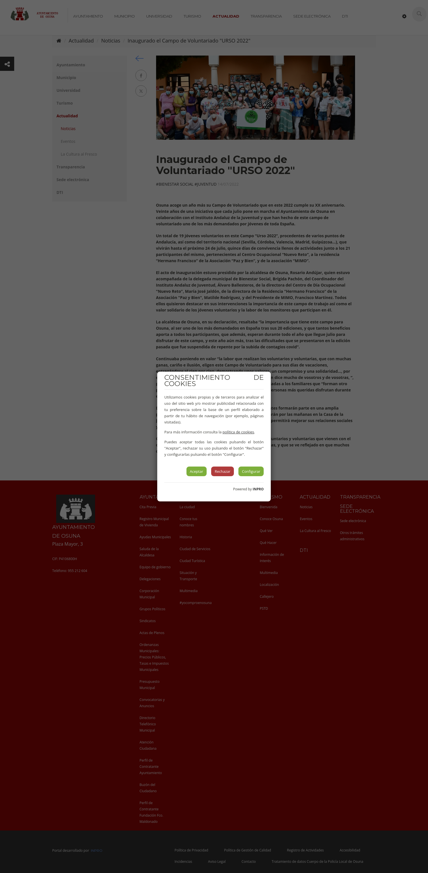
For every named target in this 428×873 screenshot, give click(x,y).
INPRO (258, 489)
